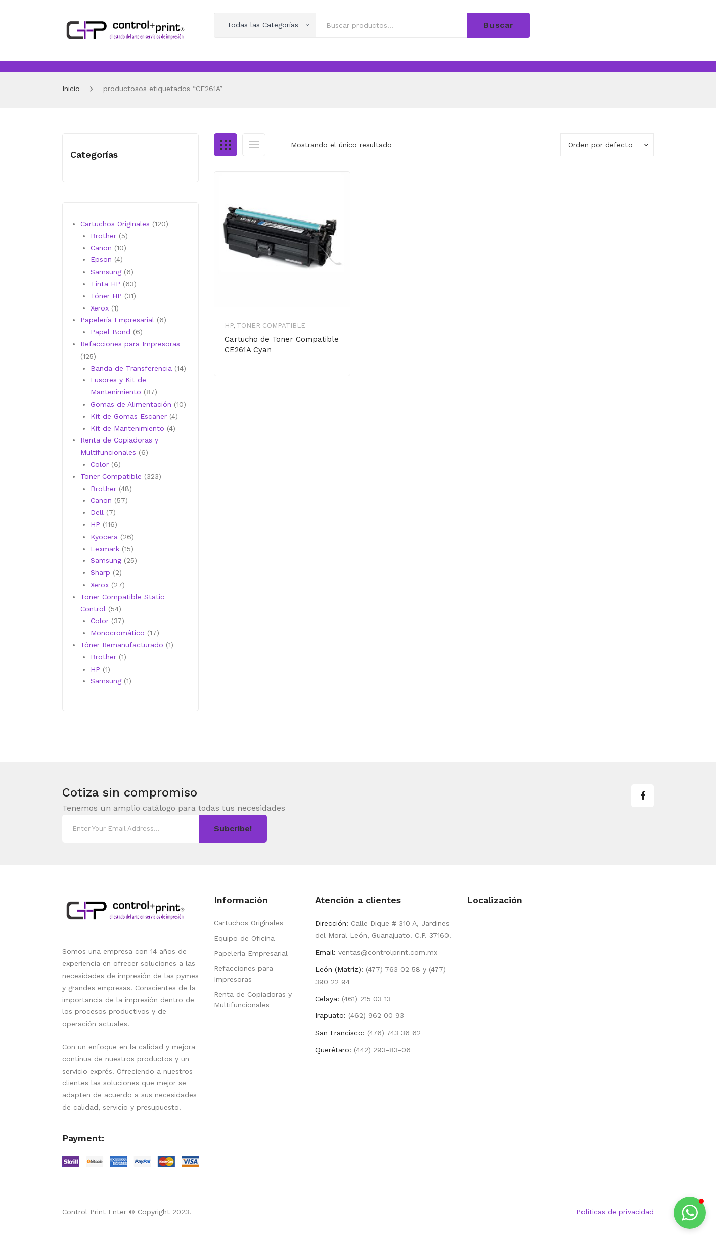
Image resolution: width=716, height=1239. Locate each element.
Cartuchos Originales (248, 923)
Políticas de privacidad (615, 1212)
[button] (690, 1213)
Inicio (71, 88)
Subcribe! (233, 828)
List (253, 144)
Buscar (498, 25)
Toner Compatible (271, 325)
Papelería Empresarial (251, 953)
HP (229, 325)
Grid (225, 144)
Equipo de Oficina (244, 938)
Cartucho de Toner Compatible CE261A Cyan (282, 345)
